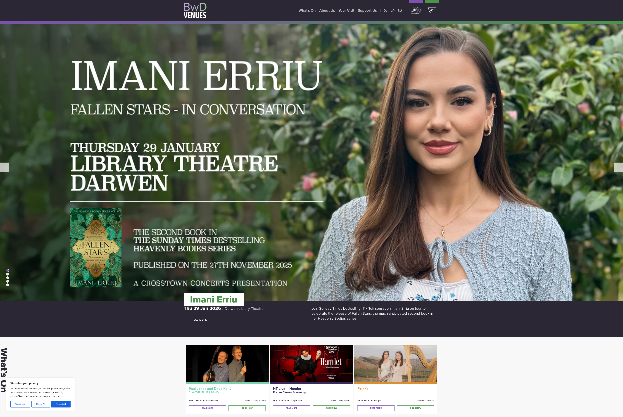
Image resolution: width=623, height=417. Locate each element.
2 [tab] (7, 274)
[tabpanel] (311, 180)
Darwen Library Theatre (432, 11)
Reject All (40, 404)
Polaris (362, 389)
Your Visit (346, 10)
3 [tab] (7, 277)
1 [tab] (7, 270)
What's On (307, 10)
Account (385, 10)
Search (400, 10)
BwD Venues (195, 10)
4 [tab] (7, 281)
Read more (199, 320)
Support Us (367, 10)
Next (618, 167)
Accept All (61, 404)
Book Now (247, 408)
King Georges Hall (416, 11)
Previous (4, 167)
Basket (393, 10)
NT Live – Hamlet (287, 389)
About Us (327, 10)
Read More (207, 408)
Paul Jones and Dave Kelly (210, 389)
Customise (20, 404)
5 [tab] (7, 284)
